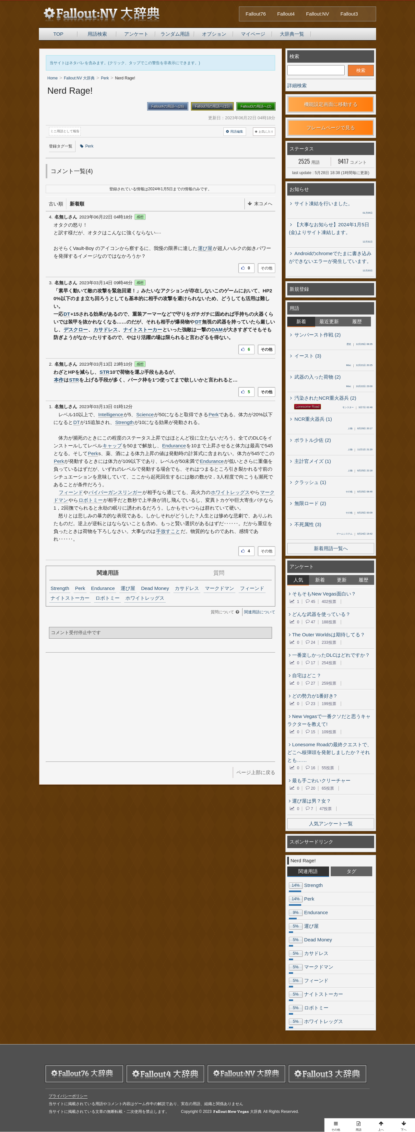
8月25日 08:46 (359, 492)
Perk (86, 146)
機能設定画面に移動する (331, 104)
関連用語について (259, 612)
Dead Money (155, 588)
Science (145, 414)
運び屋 (205, 248)
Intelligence (110, 414)
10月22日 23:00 (359, 387)
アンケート (136, 34)
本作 (59, 380)
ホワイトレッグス (230, 492)
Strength (124, 422)
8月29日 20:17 (360, 429)
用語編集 (234, 132)
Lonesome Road (307, 406)
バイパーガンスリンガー (115, 492)
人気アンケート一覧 (331, 823)
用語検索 (97, 34)
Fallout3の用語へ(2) (256, 106)
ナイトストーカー (142, 329)
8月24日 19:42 (355, 534)
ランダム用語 (175, 34)
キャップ (112, 445)
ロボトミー (90, 500)
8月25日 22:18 (360, 471)
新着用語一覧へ (331, 548)
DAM (217, 329)
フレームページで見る (330, 127)
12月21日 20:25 (359, 366)
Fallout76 (256, 14)
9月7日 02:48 (357, 408)
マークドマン (219, 588)
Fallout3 (349, 14)
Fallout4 (286, 14)
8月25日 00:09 (359, 513)
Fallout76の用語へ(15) (212, 106)
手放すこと (168, 531)
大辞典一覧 (292, 34)
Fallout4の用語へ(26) (167, 106)
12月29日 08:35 (360, 345)
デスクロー (76, 329)
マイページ (253, 34)
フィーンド (71, 492)
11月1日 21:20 (360, 450)
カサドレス (105, 329)
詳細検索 (297, 85)
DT (67, 314)
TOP (58, 34)
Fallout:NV (317, 14)
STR (104, 372)
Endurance (174, 445)
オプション (214, 34)
